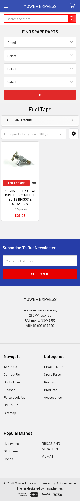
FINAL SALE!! (54, 367)
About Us (10, 367)
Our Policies (12, 382)
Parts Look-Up (14, 397)
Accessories (53, 397)
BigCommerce (66, 483)
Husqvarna (11, 443)
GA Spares (11, 451)
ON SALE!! (11, 405)
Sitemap (10, 413)
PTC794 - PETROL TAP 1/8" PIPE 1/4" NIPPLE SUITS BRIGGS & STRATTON (20, 197)
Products (50, 390)
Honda (8, 459)
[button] (74, 133)
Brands (49, 382)
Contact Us (12, 374)
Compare (34, 183)
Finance (9, 390)
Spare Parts (52, 374)
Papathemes (53, 488)
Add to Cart (16, 183)
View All (47, 456)
